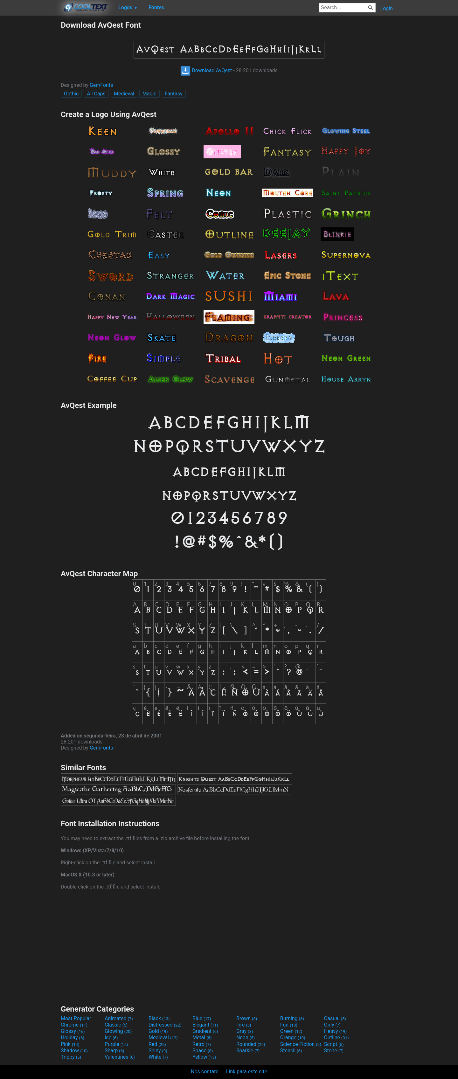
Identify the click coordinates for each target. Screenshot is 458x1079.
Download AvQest (206, 70)
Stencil (291, 1051)
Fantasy (174, 94)
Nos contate (205, 1072)
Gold (158, 1031)
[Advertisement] (30, 115)
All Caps (96, 94)
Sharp (114, 1051)
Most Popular (76, 1018)
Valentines (120, 1057)
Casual (335, 1018)
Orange (292, 1037)
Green (291, 1031)
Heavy (335, 1031)
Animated (119, 1018)
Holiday (72, 1037)
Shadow (74, 1051)
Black (159, 1018)
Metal (202, 1037)
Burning (292, 1018)
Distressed (165, 1025)
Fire (243, 1025)
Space (202, 1051)
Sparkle (248, 1051)
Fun (288, 1025)
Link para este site (246, 1072)
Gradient (205, 1031)
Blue (201, 1018)
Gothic (71, 94)
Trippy (71, 1057)
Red (157, 1044)
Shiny (158, 1051)
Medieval (124, 94)
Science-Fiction (300, 1044)
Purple (116, 1044)
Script (334, 1044)
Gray (244, 1031)
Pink (70, 1044)
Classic (116, 1025)
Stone (334, 1051)
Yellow (204, 1057)
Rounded (250, 1044)
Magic (149, 94)
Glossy (73, 1031)
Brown (246, 1018)
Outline (336, 1037)
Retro (201, 1044)
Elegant (205, 1025)
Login (386, 8)
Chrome (74, 1025)
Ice (111, 1037)
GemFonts (101, 85)
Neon (245, 1037)
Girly (332, 1025)
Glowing (118, 1031)
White (158, 1057)
